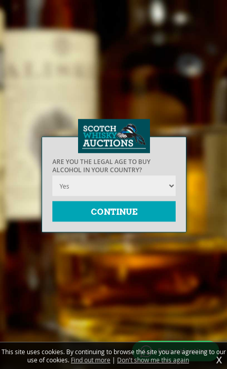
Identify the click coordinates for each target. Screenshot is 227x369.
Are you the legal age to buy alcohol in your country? (101, 166)
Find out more (90, 360)
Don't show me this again (153, 360)
